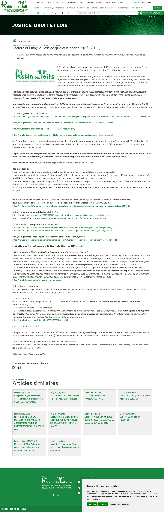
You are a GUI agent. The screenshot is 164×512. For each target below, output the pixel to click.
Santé (58, 2)
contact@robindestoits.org (48, 13)
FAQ (133, 8)
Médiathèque (70, 8)
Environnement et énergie (76, 2)
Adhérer (157, 8)
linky (30, 45)
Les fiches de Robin (106, 8)
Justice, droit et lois (132, 2)
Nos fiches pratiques (122, 8)
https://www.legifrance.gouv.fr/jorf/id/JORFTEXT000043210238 (40, 320)
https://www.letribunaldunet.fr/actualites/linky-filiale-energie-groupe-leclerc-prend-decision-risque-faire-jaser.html (62, 135)
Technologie (49, 2)
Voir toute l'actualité (152, 13)
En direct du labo (83, 8)
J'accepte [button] (92, 504)
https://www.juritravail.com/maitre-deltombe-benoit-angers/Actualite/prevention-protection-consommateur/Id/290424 (64, 240)
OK (139, 13)
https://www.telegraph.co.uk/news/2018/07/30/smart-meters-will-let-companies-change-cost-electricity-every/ (61, 215)
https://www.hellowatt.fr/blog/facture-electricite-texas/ (36, 280)
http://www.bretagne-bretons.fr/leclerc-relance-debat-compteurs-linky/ (43, 129)
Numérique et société (94, 2)
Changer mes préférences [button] (119, 504)
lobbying (36, 45)
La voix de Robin (117, 2)
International (147, 2)
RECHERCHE (37, 8)
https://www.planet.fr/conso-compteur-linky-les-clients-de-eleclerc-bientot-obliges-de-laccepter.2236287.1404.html (63, 123)
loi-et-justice (45, 45)
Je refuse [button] (103, 504)
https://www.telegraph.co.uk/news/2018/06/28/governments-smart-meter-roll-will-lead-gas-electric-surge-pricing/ (62, 227)
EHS (63, 2)
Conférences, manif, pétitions (53, 8)
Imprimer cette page (21, 41)
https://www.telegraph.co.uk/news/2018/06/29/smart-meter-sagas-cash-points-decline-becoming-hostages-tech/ (62, 230)
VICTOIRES (94, 8)
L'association (38, 2)
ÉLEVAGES (107, 2)
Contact (139, 8)
